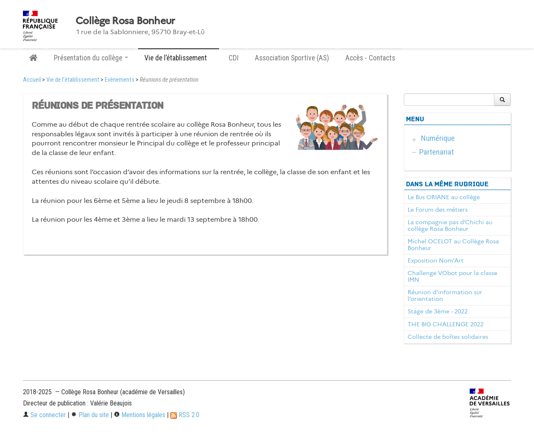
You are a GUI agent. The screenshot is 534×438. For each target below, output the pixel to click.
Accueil (32, 79)
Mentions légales (139, 415)
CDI (234, 58)
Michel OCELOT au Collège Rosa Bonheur (453, 245)
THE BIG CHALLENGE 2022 (446, 324)
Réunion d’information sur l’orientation (445, 295)
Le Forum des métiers (438, 209)
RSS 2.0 (184, 415)
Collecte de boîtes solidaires (448, 336)
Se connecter (44, 415)
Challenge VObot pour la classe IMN (452, 276)
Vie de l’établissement (72, 79)
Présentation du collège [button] (91, 58)
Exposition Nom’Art (435, 260)
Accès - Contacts (370, 58)
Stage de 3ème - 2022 (438, 311)
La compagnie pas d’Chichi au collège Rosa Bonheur (450, 225)
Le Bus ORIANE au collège (444, 197)
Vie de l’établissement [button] (178, 58)
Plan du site (90, 415)
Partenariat (436, 152)
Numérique (438, 138)
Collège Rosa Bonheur (125, 20)
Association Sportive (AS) (292, 58)
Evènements (119, 79)
